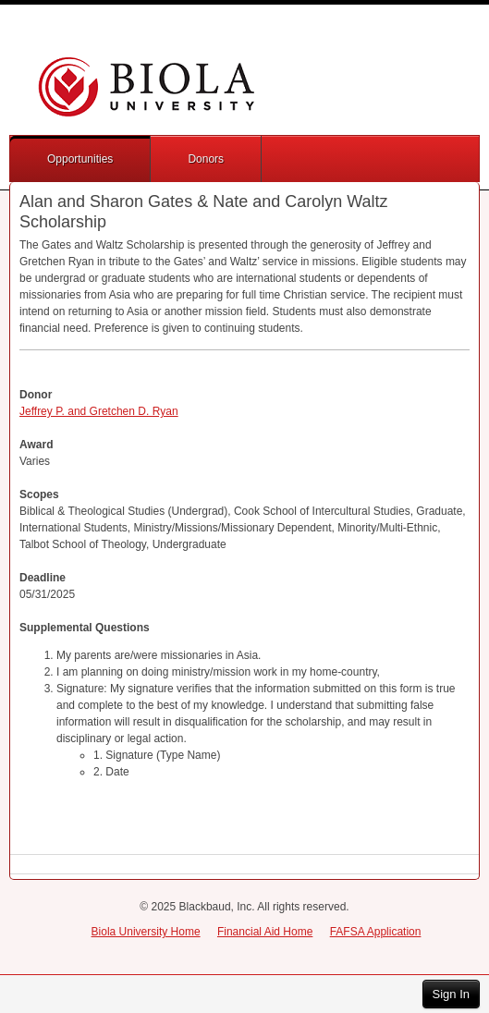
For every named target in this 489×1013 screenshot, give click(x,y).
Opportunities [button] (80, 159)
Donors (206, 159)
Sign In (451, 994)
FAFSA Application (376, 931)
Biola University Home (146, 931)
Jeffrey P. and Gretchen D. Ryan (98, 411)
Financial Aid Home (264, 931)
